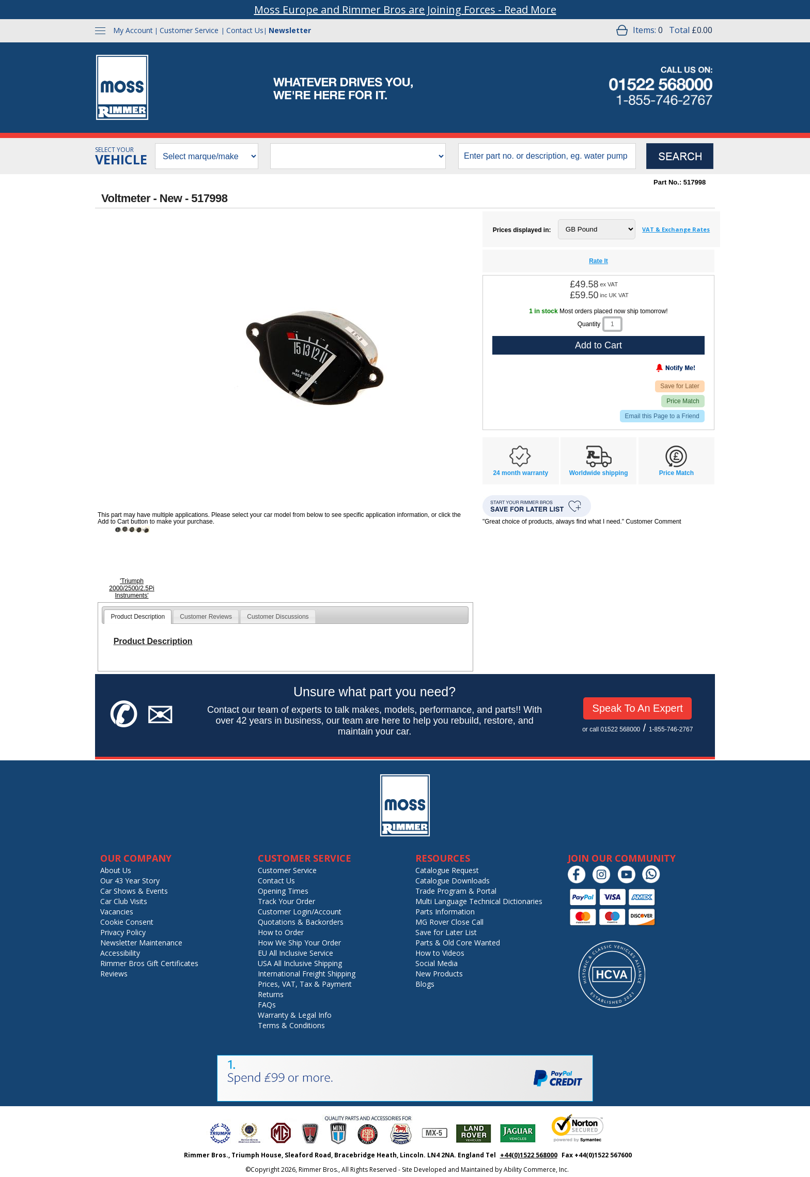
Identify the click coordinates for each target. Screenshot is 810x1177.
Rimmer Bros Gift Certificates (149, 963)
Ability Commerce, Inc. (536, 1169)
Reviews (114, 974)
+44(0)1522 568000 (528, 1155)
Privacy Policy (123, 932)
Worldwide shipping (598, 473)
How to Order (281, 932)
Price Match (682, 401)
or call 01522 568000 (611, 729)
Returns (271, 994)
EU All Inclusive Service (295, 953)
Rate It (598, 261)
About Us (115, 870)
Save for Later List (446, 932)
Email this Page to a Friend (662, 416)
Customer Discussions (277, 616)
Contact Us (244, 30)
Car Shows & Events (134, 891)
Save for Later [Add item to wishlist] (679, 386)
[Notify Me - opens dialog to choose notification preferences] (654, 370)
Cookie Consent (126, 922)
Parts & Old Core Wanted (457, 942)
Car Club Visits (123, 901)
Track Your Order (286, 901)
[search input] (547, 156)
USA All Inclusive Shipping (300, 963)
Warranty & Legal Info (295, 1015)
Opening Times (283, 891)
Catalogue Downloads (452, 880)
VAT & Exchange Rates (676, 229)
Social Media (436, 963)
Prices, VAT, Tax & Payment (305, 984)
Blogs (424, 984)
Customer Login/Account (299, 911)
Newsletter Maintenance (141, 942)
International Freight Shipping (306, 974)
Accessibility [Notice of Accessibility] (120, 953)
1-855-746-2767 (671, 729)
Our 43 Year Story (130, 880)
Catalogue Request (447, 870)
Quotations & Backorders (301, 922)
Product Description (138, 616)
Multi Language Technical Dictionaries (478, 901)
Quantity (589, 324)
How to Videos (439, 953)
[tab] (138, 616)
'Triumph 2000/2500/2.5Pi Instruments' (131, 588)
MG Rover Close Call (449, 922)
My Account (133, 30)
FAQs (267, 1005)
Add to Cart (598, 345)
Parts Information (445, 911)
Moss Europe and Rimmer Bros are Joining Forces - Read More (405, 10)
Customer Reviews (206, 616)
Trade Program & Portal (455, 891)
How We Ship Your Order (299, 942)
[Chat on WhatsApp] (653, 881)
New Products (439, 974)
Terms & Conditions (291, 1025)
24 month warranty (520, 473)
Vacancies (116, 911)
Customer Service (189, 30)
